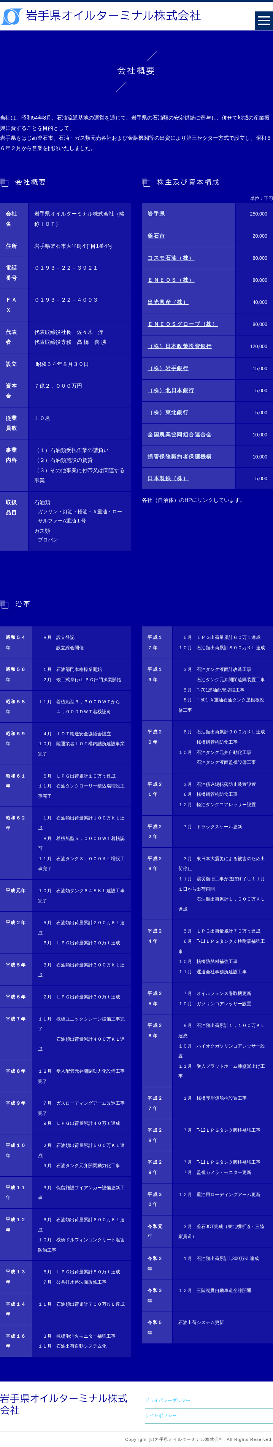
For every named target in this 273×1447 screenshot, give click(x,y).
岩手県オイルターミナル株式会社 (113, 16)
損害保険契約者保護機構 (180, 457)
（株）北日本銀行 (171, 390)
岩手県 (156, 214)
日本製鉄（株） (168, 478)
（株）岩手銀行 (168, 368)
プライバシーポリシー (167, 1400)
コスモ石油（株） (171, 258)
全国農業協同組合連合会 (180, 434)
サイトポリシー (161, 1415)
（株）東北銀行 (168, 412)
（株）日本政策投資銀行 (180, 346)
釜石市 (156, 236)
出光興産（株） (168, 302)
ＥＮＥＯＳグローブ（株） (183, 324)
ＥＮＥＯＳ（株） (171, 280)
